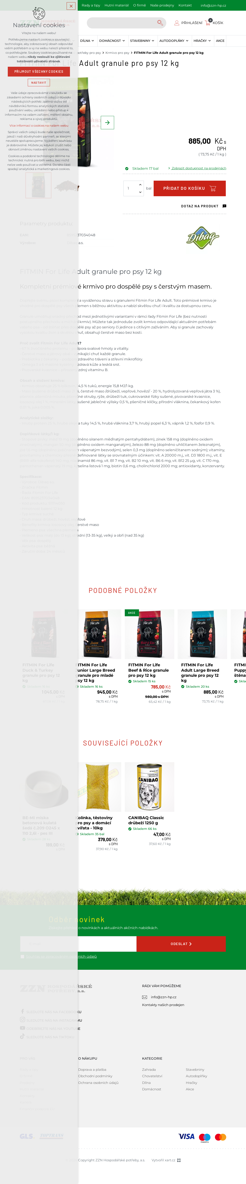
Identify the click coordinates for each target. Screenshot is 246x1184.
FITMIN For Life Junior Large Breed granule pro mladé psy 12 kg (96, 671)
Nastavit (38, 83)
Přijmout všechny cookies (38, 72)
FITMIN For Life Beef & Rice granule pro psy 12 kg (149, 668)
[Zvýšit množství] (140, 184)
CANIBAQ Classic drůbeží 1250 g (147, 816)
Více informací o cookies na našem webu (39, 126)
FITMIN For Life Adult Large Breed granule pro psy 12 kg (201, 671)
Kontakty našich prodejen (163, 1001)
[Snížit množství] (140, 192)
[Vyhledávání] (160, 22)
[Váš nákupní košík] (215, 22)
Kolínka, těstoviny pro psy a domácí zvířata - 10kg (95, 819)
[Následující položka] (107, 122)
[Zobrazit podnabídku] (93, 40)
